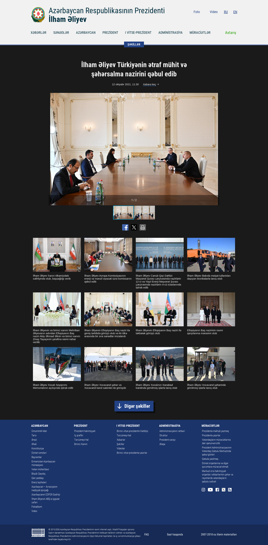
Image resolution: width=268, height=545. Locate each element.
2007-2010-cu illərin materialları (219, 534)
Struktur (163, 435)
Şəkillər (120, 444)
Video (214, 12)
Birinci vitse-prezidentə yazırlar (132, 452)
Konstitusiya (38, 448)
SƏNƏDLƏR (61, 32)
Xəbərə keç (149, 84)
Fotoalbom (37, 506)
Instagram (208, 19)
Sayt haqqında (175, 534)
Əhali (34, 444)
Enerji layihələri (39, 482)
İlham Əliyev (68, 19)
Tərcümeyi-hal (81, 439)
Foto (197, 12)
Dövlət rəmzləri (39, 452)
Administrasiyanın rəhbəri (172, 431)
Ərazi (34, 439)
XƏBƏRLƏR (38, 32)
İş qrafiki (78, 435)
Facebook (222, 19)
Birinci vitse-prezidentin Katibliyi (132, 431)
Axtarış (230, 32)
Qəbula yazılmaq (210, 458)
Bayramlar (37, 457)
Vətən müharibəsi (40, 469)
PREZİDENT (110, 32)
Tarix (34, 435)
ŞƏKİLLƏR (134, 44)
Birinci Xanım (80, 444)
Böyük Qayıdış (38, 473)
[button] (216, 149)
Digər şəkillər (137, 406)
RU (226, 12)
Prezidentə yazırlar (211, 435)
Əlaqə (162, 444)
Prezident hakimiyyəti (84, 431)
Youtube (215, 19)
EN (235, 12)
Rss (235, 19)
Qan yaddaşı (38, 478)
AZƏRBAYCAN (85, 32)
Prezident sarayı (167, 439)
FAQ (146, 534)
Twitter (229, 19)
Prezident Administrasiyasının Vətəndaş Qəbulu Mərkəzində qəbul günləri (216, 451)
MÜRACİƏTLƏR (200, 32)
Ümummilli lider (39, 431)
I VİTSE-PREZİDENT (138, 32)
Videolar (121, 448)
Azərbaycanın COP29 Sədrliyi (46, 494)
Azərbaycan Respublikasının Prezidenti (107, 10)
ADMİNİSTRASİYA (170, 32)
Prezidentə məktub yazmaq (215, 431)
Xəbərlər (121, 439)
